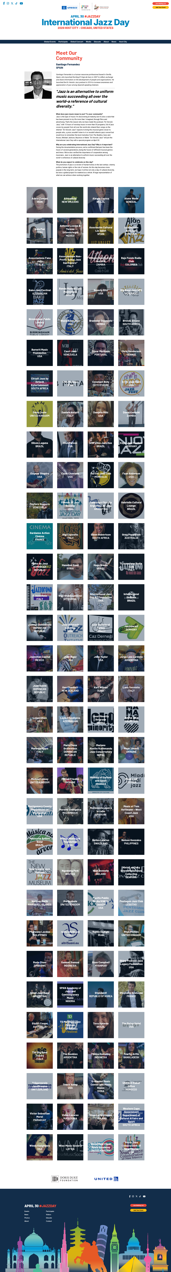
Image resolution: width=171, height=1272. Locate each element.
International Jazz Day (85, 22)
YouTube (21, 3)
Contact (49, 1221)
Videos (48, 1214)
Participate (63, 42)
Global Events (50, 42)
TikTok (16, 3)
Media (88, 42)
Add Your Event (161, 7)
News (114, 42)
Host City (123, 42)
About (106, 42)
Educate (97, 42)
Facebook (4, 3)
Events (26, 1211)
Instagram (8, 3)
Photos (27, 1218)
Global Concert (76, 42)
